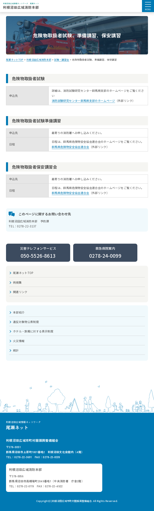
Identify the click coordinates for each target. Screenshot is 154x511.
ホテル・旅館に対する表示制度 (33, 331)
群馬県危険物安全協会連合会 (70, 147)
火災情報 (18, 341)
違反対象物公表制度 (26, 322)
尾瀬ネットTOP (23, 273)
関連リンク (20, 292)
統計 (16, 350)
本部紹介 (18, 312)
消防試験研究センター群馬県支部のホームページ (83, 101)
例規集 (17, 282)
